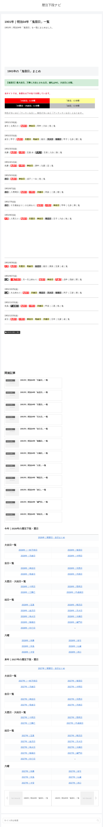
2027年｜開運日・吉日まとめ (51, 595)
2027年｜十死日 (28, 644)
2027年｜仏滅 (75, 704)
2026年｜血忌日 (28, 537)
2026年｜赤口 (75, 579)
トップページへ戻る (42, 820)
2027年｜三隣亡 (28, 650)
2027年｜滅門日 (75, 680)
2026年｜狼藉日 (28, 549)
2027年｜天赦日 (28, 614)
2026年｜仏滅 (75, 573)
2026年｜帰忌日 (75, 532)
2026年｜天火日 (75, 537)
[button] (98, 747)
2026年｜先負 (28, 573)
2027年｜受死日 (75, 644)
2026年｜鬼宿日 (75, 477)
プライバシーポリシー (60, 820)
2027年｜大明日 (75, 614)
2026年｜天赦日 (28, 483)
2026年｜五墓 (28, 532)
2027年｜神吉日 (28, 626)
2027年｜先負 (28, 704)
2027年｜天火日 (75, 668)
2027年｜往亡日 (28, 686)
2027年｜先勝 (28, 698)
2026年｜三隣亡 (28, 519)
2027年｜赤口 (75, 710)
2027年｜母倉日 (28, 632)
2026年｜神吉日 (28, 495)
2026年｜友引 (75, 567)
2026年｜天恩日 (75, 495)
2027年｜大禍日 (75, 674)
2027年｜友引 (75, 698)
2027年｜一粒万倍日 (28, 608)
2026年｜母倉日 (28, 501)
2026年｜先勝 (28, 567)
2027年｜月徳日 (75, 632)
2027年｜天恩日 (75, 626)
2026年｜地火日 (28, 543)
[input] (51, 747)
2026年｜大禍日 (75, 543)
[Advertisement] (51, 48)
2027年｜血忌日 (28, 668)
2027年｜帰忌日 (75, 663)
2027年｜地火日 (28, 674)
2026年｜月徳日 (75, 501)
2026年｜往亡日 (28, 555)
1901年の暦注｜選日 (12, 332)
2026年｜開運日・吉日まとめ (51, 464)
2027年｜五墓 (28, 663)
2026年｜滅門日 (75, 549)
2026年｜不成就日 (75, 519)
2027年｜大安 (28, 710)
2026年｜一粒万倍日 (28, 477)
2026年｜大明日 (75, 483)
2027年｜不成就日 (75, 650)
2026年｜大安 (28, 579)
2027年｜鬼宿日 (75, 608)
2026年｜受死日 (75, 513)
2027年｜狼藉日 (28, 680)
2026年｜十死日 (28, 513)
